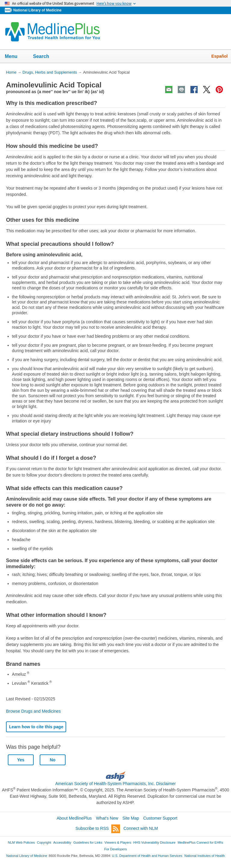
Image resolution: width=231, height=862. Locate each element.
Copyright (44, 842)
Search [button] (45, 56)
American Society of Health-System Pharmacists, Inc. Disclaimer (115, 783)
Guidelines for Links (87, 842)
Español (219, 56)
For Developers (115, 849)
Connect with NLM (141, 828)
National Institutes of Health (204, 855)
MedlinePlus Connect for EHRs (200, 842)
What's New (107, 818)
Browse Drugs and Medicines (33, 711)
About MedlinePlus (74, 818)
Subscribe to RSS (97, 828)
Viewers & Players (117, 842)
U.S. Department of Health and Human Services (147, 855)
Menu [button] (15, 56)
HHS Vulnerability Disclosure (154, 842)
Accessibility (62, 842)
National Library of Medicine (37, 10)
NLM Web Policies (21, 842)
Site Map (130, 818)
